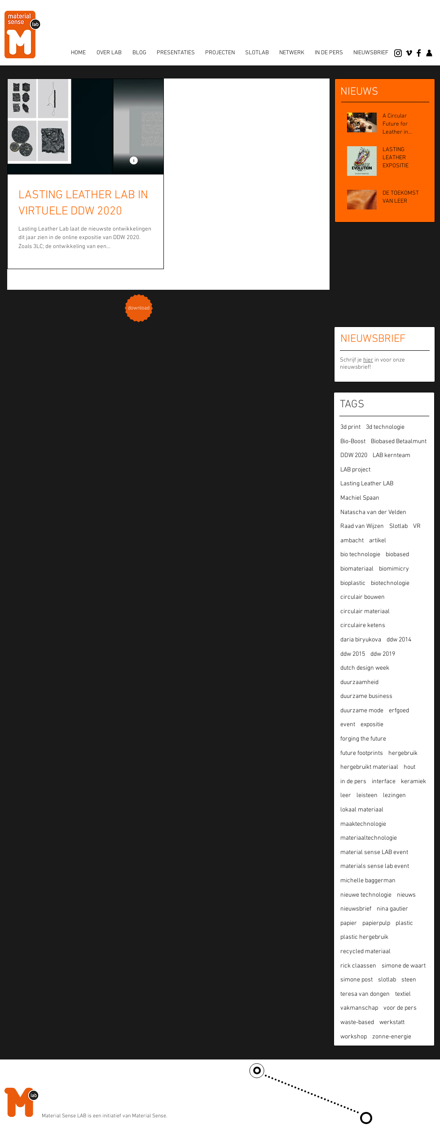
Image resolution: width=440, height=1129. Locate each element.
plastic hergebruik (364, 937)
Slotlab (398, 526)
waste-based (357, 1022)
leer (345, 795)
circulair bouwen (362, 597)
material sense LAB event (374, 852)
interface (384, 781)
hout (409, 767)
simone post (356, 980)
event (347, 724)
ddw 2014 (399, 640)
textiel (403, 994)
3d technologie (385, 427)
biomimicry (394, 569)
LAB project (355, 470)
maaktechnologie (363, 824)
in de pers (353, 781)
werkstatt (392, 1022)
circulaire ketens (362, 625)
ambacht (352, 541)
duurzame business (366, 696)
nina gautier (392, 909)
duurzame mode (361, 711)
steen (408, 980)
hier (368, 360)
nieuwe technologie (366, 895)
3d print (350, 427)
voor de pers (400, 1008)
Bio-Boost (352, 441)
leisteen (367, 795)
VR (417, 526)
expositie (372, 724)
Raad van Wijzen (362, 526)
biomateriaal (357, 569)
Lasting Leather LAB (366, 484)
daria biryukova (360, 640)
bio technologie (360, 554)
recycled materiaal (365, 951)
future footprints (361, 753)
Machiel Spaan (359, 498)
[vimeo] (409, 53)
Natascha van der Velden (373, 512)
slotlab (387, 980)
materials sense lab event (374, 866)
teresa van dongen (365, 994)
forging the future (363, 739)
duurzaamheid (359, 682)
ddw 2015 (352, 654)
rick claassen (358, 966)
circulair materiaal (365, 611)
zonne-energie (391, 1037)
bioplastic (352, 583)
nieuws (406, 895)
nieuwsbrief (355, 909)
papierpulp (376, 923)
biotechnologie (390, 583)
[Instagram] (398, 53)
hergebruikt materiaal (369, 767)
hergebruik (403, 753)
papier (348, 923)
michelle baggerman (368, 881)
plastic (404, 923)
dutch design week (364, 668)
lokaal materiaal (361, 810)
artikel (377, 541)
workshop (353, 1037)
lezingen (394, 795)
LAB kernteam (391, 455)
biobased (397, 554)
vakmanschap (359, 1008)
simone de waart (404, 966)
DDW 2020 (353, 455)
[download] (138, 308)
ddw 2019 (382, 654)
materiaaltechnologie (368, 838)
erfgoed (399, 711)
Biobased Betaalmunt (399, 441)
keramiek (413, 781)
